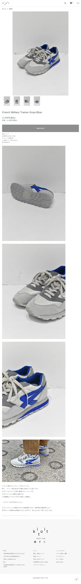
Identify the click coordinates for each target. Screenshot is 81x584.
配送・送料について (38, 553)
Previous (15, 53)
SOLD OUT (40, 128)
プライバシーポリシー (39, 564)
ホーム (4, 9)
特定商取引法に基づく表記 (8, 136)
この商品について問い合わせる (10, 140)
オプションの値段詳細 (7, 138)
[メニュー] (78, 3)
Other (11, 9)
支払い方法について (38, 559)
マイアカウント (60, 556)
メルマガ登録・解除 (61, 553)
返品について (5, 133)
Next (65, 53)
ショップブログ (60, 550)
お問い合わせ (59, 562)
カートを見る (59, 559)
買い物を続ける (6, 142)
